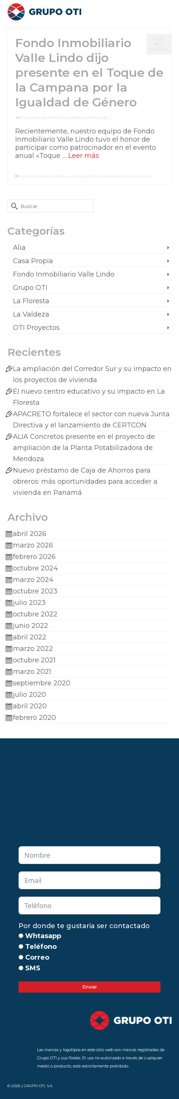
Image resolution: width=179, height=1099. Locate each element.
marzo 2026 (33, 545)
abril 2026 (29, 534)
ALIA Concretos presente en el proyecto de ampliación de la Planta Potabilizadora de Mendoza (84, 448)
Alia (19, 248)
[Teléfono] (21, 946)
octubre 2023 (35, 591)
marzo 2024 (33, 580)
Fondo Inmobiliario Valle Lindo (78, 117)
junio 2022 (30, 626)
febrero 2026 (34, 557)
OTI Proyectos (36, 328)
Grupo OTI (87, 176)
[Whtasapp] (21, 935)
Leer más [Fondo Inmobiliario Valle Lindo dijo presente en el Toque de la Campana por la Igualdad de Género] (83, 156)
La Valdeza (31, 314)
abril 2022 (29, 637)
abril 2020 (30, 706)
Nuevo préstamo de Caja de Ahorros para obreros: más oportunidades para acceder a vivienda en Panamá (85, 481)
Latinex (144, 176)
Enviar (89, 987)
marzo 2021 (32, 672)
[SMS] (21, 968)
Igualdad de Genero (117, 176)
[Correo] (21, 957)
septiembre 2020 (41, 683)
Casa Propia (33, 261)
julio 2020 (29, 695)
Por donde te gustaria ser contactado (84, 926)
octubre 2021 (34, 660)
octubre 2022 (35, 614)
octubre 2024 (35, 568)
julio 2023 (29, 603)
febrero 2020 (34, 718)
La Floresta (31, 301)
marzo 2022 (33, 649)
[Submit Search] (13, 205)
